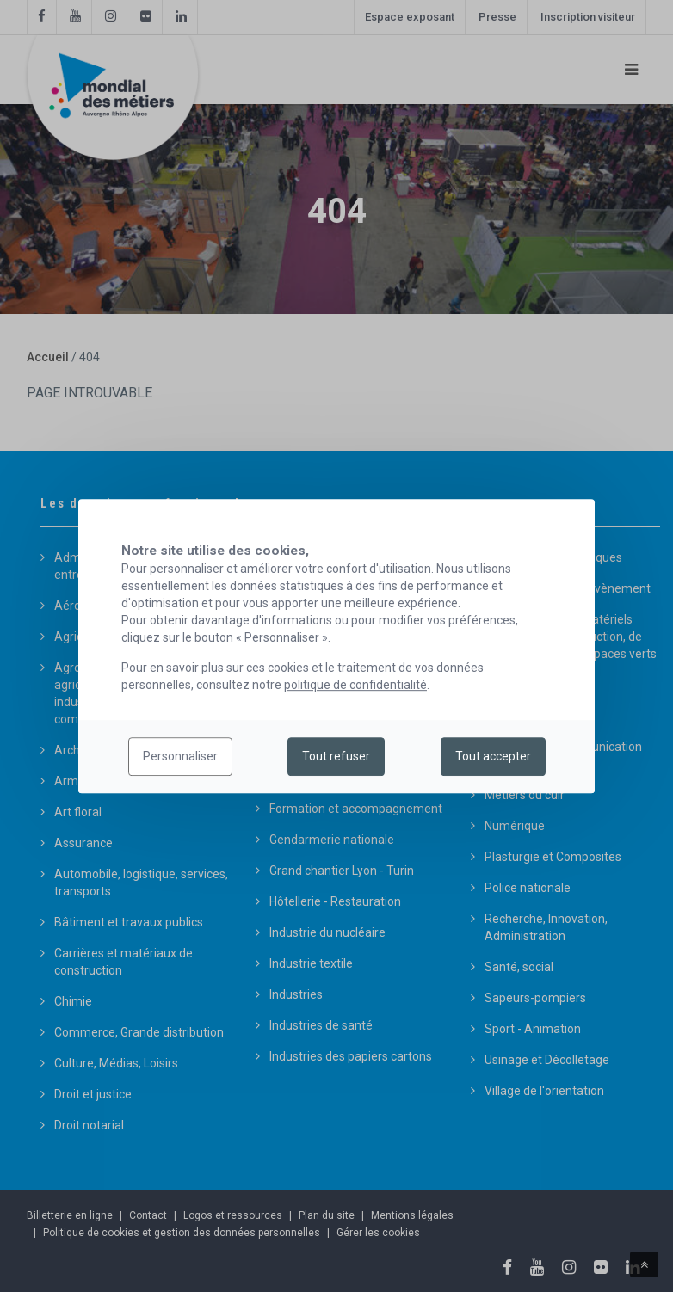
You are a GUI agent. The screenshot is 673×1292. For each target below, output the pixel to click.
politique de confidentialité (355, 685)
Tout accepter (493, 757)
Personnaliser (180, 757)
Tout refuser (336, 757)
